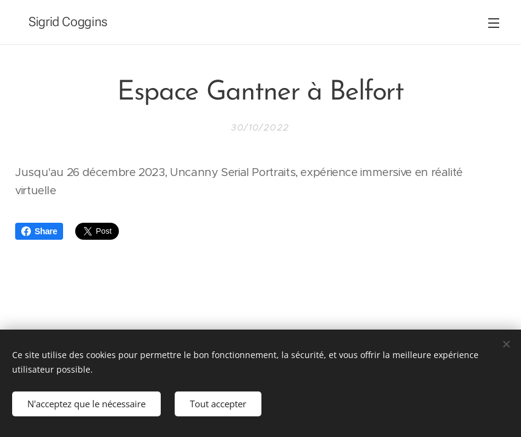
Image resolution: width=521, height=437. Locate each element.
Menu (493, 23)
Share (39, 231)
